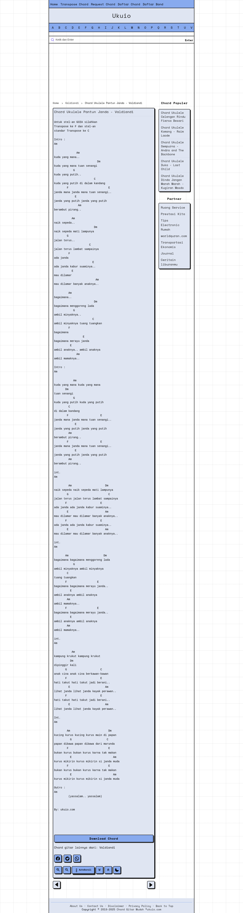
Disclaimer (116, 906)
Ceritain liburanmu (169, 262)
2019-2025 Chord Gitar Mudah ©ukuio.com (131, 909)
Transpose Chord (74, 4)
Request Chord (103, 4)
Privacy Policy (140, 906)
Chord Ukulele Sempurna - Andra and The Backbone (172, 148)
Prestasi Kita (173, 214)
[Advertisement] (121, 72)
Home (54, 4)
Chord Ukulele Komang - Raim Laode (172, 131)
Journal (167, 253)
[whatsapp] (77, 858)
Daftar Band (153, 4)
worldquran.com (174, 236)
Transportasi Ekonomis (172, 244)
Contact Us (95, 906)
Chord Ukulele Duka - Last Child (172, 165)
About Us (76, 906)
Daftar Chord (129, 4)
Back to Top (164, 906)
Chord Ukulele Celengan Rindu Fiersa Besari (173, 117)
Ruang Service (173, 207)
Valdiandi (107, 847)
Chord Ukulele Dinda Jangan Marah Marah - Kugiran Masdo (172, 182)
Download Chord (103, 838)
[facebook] (58, 858)
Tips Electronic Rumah (170, 225)
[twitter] (67, 858)
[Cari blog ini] (121, 39)
